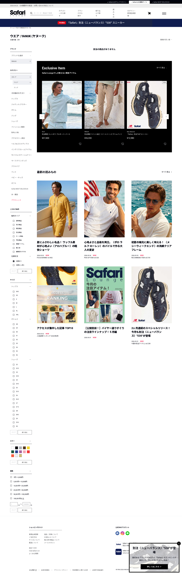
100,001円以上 (19, 498)
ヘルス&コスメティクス (20, 144)
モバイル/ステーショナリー (21, 155)
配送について (33, 543)
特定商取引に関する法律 (80, 570)
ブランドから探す (80, 13)
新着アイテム (20, 244)
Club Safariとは (34, 551)
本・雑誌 (14, 194)
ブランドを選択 (17, 56)
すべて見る (160, 68)
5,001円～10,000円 (20, 482)
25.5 (17, 391)
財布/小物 (15, 132)
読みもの (113, 13)
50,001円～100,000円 (21, 494)
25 (17, 388)
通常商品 (19, 221)
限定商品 (19, 228)
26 (17, 395)
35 (17, 351)
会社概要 (33, 570)
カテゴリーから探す (62, 13)
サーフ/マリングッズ (19, 161)
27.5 (17, 407)
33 (17, 343)
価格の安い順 (165, 40)
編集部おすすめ (21, 252)
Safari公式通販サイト (139, 2)
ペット (13, 172)
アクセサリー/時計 (18, 138)
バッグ (13, 116)
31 (17, 336)
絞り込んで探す (98, 13)
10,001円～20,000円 (21, 486)
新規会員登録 (33, 534)
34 (17, 347)
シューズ (14, 121)
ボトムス (14, 319)
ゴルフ (13, 77)
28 (17, 324)
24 (17, 380)
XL (17, 311)
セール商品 (19, 236)
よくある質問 (33, 554)
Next (166, 116)
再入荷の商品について (51, 540)
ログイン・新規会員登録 (131, 13)
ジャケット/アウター (19, 104)
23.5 (17, 376)
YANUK (14, 61)
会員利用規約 (45, 570)
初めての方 (33, 548)
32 (17, 339)
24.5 (17, 384)
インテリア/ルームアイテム (21, 149)
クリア (14, 271)
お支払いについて (50, 537)
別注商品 (19, 232)
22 (17, 364)
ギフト (13, 183)
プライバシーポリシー (61, 570)
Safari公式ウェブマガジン (117, 2)
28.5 (17, 414)
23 (17, 372)
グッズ (16, 87)
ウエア (16, 82)
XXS (17, 291)
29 (17, 328)
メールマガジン (49, 543)
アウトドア (15, 166)
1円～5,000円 (18, 477)
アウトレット (16, 200)
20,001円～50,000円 (21, 490)
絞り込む (25, 271)
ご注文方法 (33, 537)
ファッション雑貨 (18, 127)
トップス (14, 99)
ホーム (12, 28)
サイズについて (34, 540)
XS (17, 295)
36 (17, 355)
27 (17, 403)
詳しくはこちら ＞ (154, 567)
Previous (41, 116)
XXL (17, 315)
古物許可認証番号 (97, 570)
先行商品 (19, 225)
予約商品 (19, 240)
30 (17, 332)
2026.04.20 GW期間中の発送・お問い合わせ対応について (31, 6)
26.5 (17, 399)
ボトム (13, 110)
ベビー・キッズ (17, 178)
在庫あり (19, 261)
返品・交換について (51, 534)
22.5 (17, 368)
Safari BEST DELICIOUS (160, 2)
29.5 (17, 422)
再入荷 (18, 248)
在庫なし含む (20, 265)
